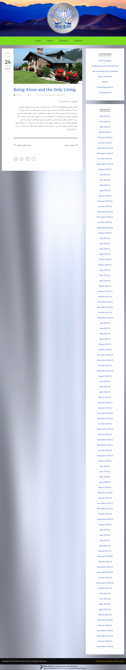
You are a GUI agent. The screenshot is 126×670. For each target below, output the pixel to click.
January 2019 (103, 434)
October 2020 (104, 365)
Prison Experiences (105, 87)
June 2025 (104, 122)
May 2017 (104, 540)
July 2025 (104, 116)
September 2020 (104, 371)
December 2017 (103, 503)
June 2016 (103, 599)
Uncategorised (105, 92)
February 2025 (104, 137)
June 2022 (104, 270)
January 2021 (103, 350)
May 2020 (103, 387)
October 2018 (103, 450)
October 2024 (103, 159)
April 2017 (103, 546)
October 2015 (103, 641)
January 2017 (103, 562)
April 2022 (103, 281)
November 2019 (103, 418)
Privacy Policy (119, 661)
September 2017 (104, 519)
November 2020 (104, 360)
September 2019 (104, 429)
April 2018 (103, 482)
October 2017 (103, 514)
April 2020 (103, 392)
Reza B (19, 95)
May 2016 (103, 604)
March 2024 (104, 196)
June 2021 (104, 328)
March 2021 (104, 344)
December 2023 (104, 212)
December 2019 (103, 413)
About (50, 41)
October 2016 (103, 578)
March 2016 (103, 615)
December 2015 (103, 631)
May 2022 (104, 275)
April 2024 (103, 190)
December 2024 (104, 148)
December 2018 (103, 440)
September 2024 (104, 164)
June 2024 (103, 180)
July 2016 (103, 593)
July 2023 (104, 238)
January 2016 (103, 625)
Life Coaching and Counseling (52, 95)
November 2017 (103, 509)
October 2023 (103, 222)
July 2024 (104, 175)
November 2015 (103, 636)
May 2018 (104, 477)
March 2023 (104, 259)
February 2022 (104, 291)
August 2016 (103, 588)
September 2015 (103, 646)
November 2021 (103, 307)
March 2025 (104, 132)
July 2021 (104, 323)
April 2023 (103, 254)
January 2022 (103, 297)
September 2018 (104, 456)
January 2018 (103, 498)
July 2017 (103, 530)
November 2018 (104, 445)
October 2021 (103, 312)
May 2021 (104, 334)
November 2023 (103, 217)
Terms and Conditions (104, 661)
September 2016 (103, 583)
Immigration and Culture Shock (105, 66)
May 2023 (104, 249)
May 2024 (104, 185)
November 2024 (104, 153)
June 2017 (104, 535)
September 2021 (104, 318)
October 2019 (103, 424)
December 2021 (103, 302)
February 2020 (103, 403)
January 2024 (103, 206)
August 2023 (103, 233)
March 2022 (104, 286)
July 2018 (104, 466)
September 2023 (104, 228)
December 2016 (103, 567)
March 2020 (104, 397)
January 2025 (103, 143)
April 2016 (103, 609)
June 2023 (103, 244)
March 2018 (104, 487)
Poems (105, 82)
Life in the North (105, 77)
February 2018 (104, 493)
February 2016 (103, 620)
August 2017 (104, 525)
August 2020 (103, 376)
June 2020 (103, 381)
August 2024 (104, 169)
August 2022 (103, 265)
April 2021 (103, 339)
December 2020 (104, 355)
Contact (78, 41)
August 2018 (103, 461)
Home (38, 41)
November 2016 (103, 572)
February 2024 (103, 201)
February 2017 (103, 556)
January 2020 (103, 408)
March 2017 (103, 551)
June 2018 (104, 472)
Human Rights (105, 61)
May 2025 (104, 127)
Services (63, 41)
